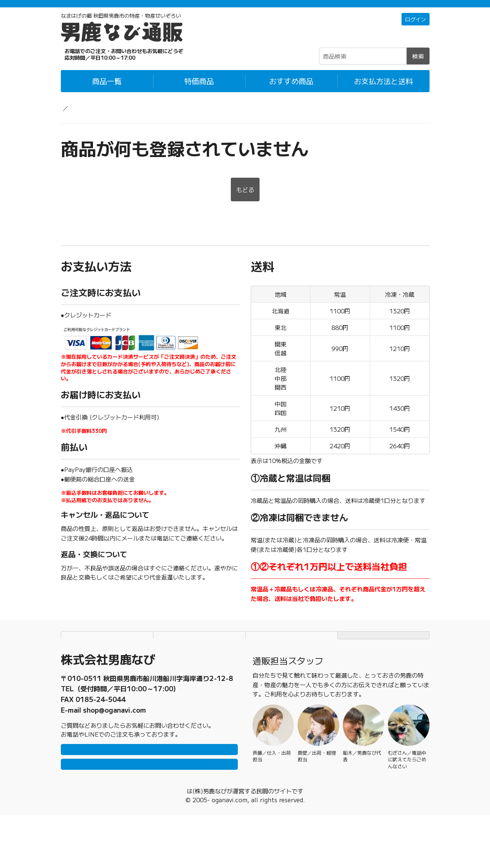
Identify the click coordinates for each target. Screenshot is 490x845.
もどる (245, 200)
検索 (418, 66)
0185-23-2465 (101, 703)
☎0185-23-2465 (109, 64)
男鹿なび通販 (78, 117)
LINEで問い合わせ (149, 768)
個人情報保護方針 (199, 645)
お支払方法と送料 (383, 91)
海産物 (115, 117)
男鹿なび (186, 820)
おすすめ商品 (291, 91)
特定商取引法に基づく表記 (291, 645)
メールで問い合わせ (149, 790)
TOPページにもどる (383, 645)
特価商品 (199, 91)
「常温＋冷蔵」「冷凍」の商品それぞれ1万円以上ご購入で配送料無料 (245, 8)
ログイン (414, 29)
